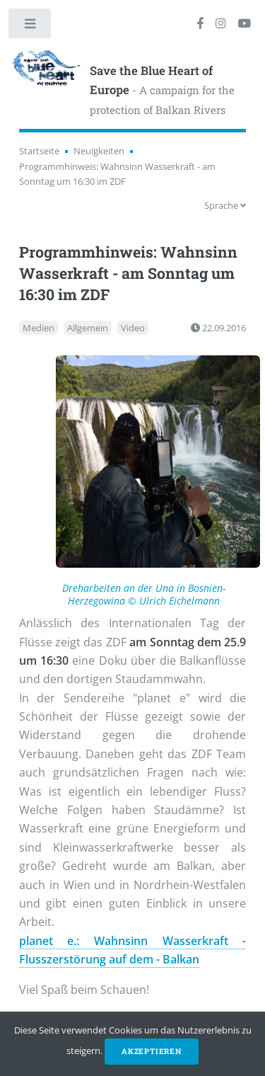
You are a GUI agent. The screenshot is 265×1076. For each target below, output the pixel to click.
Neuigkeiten (98, 150)
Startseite (39, 150)
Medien (38, 327)
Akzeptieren (152, 1051)
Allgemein (87, 327)
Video (133, 327)
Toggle (30, 26)
